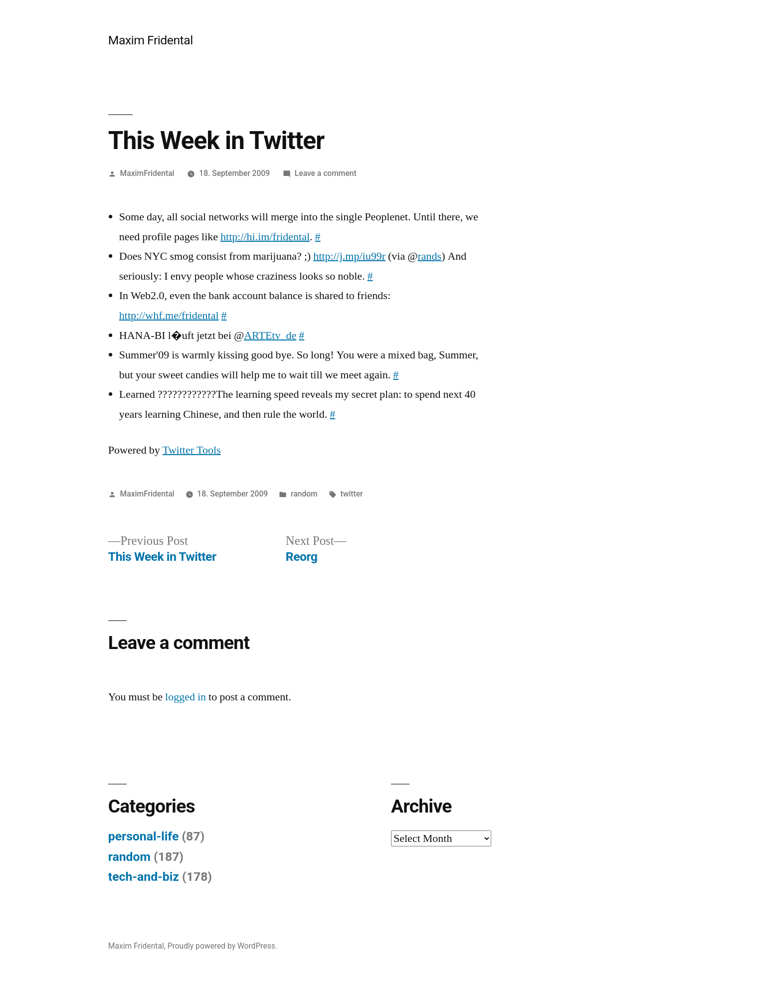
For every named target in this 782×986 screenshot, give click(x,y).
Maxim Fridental (150, 40)
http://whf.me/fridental (169, 316)
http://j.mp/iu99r (349, 256)
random (304, 493)
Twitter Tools (192, 450)
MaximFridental (147, 173)
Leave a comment (326, 173)
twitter (352, 493)
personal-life (143, 836)
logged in (185, 697)
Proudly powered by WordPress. (222, 946)
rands (429, 256)
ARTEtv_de (270, 335)
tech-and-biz (143, 876)
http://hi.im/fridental (265, 237)
